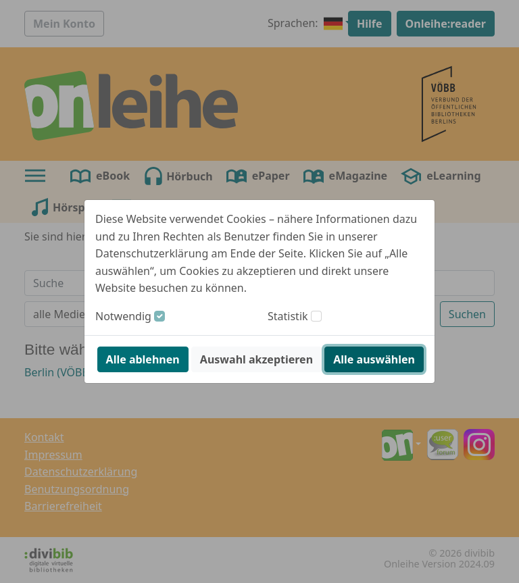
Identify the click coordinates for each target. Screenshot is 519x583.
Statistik (288, 316)
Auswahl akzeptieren (256, 359)
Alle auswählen (374, 359)
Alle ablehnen (143, 359)
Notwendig (123, 316)
